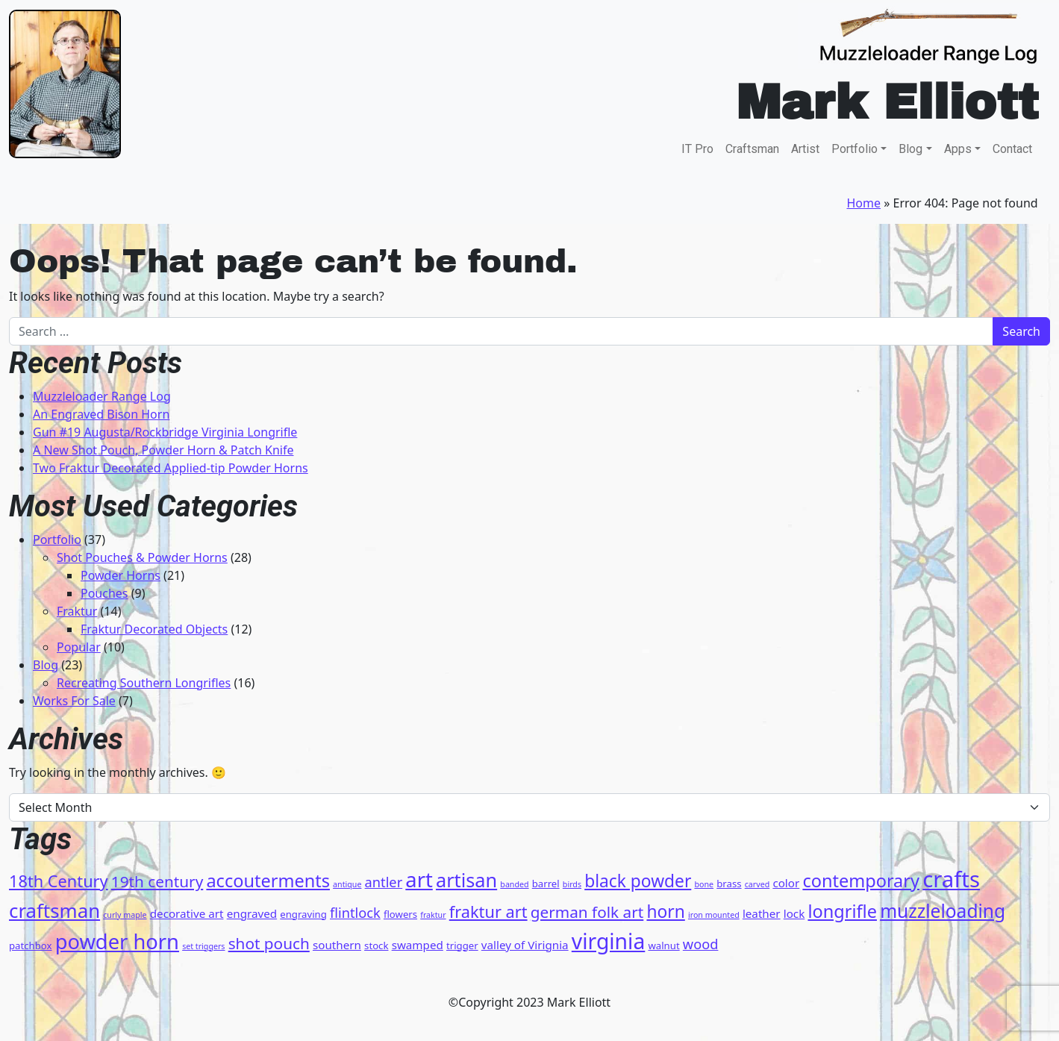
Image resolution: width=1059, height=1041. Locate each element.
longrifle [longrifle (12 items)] (842, 911)
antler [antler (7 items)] (384, 882)
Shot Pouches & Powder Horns (142, 557)
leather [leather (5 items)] (762, 913)
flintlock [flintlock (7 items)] (355, 913)
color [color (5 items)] (785, 882)
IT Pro (697, 149)
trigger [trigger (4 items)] (462, 945)
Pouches (104, 593)
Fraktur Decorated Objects (154, 629)
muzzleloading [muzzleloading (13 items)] (942, 910)
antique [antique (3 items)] (347, 884)
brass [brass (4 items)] (728, 883)
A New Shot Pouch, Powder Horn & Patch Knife (163, 450)
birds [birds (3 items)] (572, 884)
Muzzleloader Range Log (102, 396)
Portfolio (854, 149)
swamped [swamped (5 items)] (417, 944)
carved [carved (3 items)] (757, 884)
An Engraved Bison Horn (101, 414)
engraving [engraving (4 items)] (303, 914)
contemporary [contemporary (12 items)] (860, 880)
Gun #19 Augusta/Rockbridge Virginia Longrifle (165, 432)
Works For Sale (74, 701)
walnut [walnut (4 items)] (663, 945)
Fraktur (77, 611)
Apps (958, 149)
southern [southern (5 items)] (337, 944)
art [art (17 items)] (418, 879)
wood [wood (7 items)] (701, 944)
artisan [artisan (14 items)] (466, 879)
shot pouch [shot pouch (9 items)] (269, 943)
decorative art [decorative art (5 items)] (187, 913)
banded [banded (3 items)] (514, 884)
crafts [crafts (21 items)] (951, 879)
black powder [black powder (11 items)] (637, 880)
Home (863, 203)
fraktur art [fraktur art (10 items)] (488, 911)
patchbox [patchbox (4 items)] (30, 945)
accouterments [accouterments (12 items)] (268, 880)
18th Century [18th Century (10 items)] (58, 881)
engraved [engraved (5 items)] (252, 913)
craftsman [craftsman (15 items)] (54, 910)
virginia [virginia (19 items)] (609, 941)
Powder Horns (120, 575)
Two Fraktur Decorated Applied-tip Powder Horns (170, 468)
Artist (805, 149)
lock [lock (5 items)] (794, 913)
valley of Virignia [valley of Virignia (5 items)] (525, 944)
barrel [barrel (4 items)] (546, 883)
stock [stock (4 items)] (376, 945)
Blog (910, 149)
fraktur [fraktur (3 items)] (433, 915)
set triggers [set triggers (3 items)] (203, 946)
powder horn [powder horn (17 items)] (117, 941)
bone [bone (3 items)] (703, 884)
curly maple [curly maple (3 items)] (124, 915)
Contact (1012, 149)
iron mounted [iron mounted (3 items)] (714, 915)
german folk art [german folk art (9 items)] (587, 911)
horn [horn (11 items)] (665, 911)
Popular (79, 647)
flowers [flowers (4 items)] (400, 914)
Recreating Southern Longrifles (144, 683)
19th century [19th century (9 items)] (157, 881)
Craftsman (752, 149)
